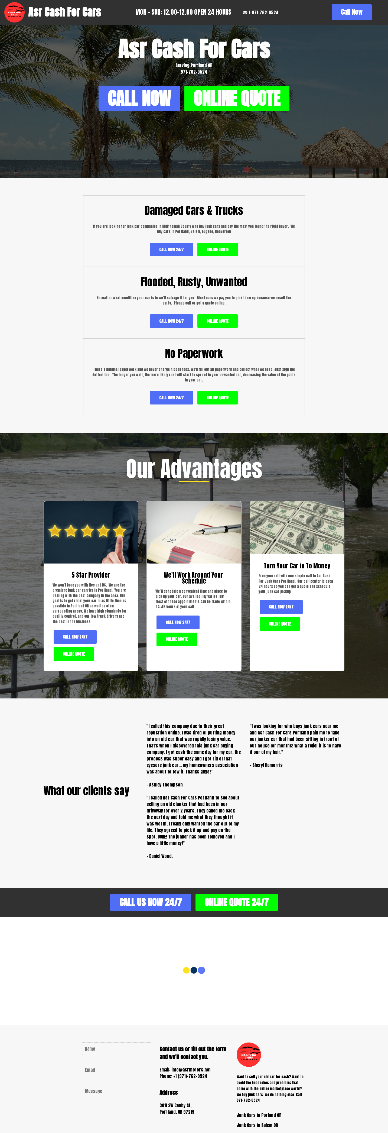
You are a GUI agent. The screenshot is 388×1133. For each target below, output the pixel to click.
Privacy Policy (229, 1113)
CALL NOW (194, 101)
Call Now (360, 12)
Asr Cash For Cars (64, 12)
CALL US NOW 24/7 (145, 831)
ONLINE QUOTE (194, 134)
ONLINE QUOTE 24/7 (242, 831)
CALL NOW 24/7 (91, 309)
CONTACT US (117, 1076)
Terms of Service (268, 1113)
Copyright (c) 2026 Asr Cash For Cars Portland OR (155, 1113)
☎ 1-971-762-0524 (264, 12)
